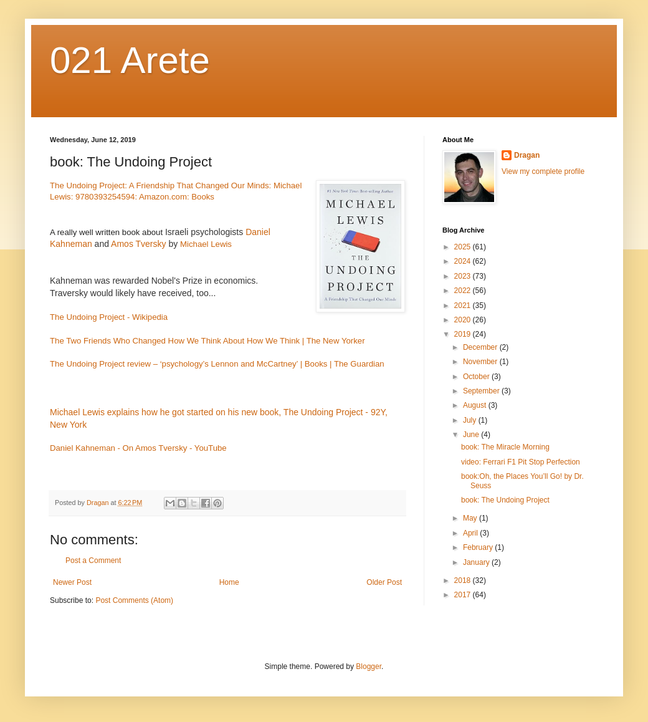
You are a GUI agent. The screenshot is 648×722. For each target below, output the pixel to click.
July (471, 420)
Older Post (384, 582)
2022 (463, 290)
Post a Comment (93, 560)
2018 (463, 580)
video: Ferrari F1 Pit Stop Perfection (520, 462)
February (479, 547)
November (481, 361)
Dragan (527, 155)
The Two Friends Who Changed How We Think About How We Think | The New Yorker (207, 340)
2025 (463, 247)
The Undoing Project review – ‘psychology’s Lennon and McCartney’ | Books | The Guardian (217, 363)
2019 (463, 334)
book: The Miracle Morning (505, 447)
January (477, 562)
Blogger (368, 666)
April (471, 533)
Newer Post (72, 582)
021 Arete (130, 60)
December (481, 347)
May (471, 518)
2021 (463, 305)
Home (229, 582)
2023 (463, 276)
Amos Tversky (138, 244)
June (472, 434)
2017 (463, 594)
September (482, 391)
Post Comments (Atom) (134, 600)
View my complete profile (543, 171)
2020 (463, 319)
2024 (463, 261)
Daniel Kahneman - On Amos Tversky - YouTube (138, 448)
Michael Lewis (206, 244)
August (475, 405)
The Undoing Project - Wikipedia (109, 317)
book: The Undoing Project (505, 500)
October (477, 376)
